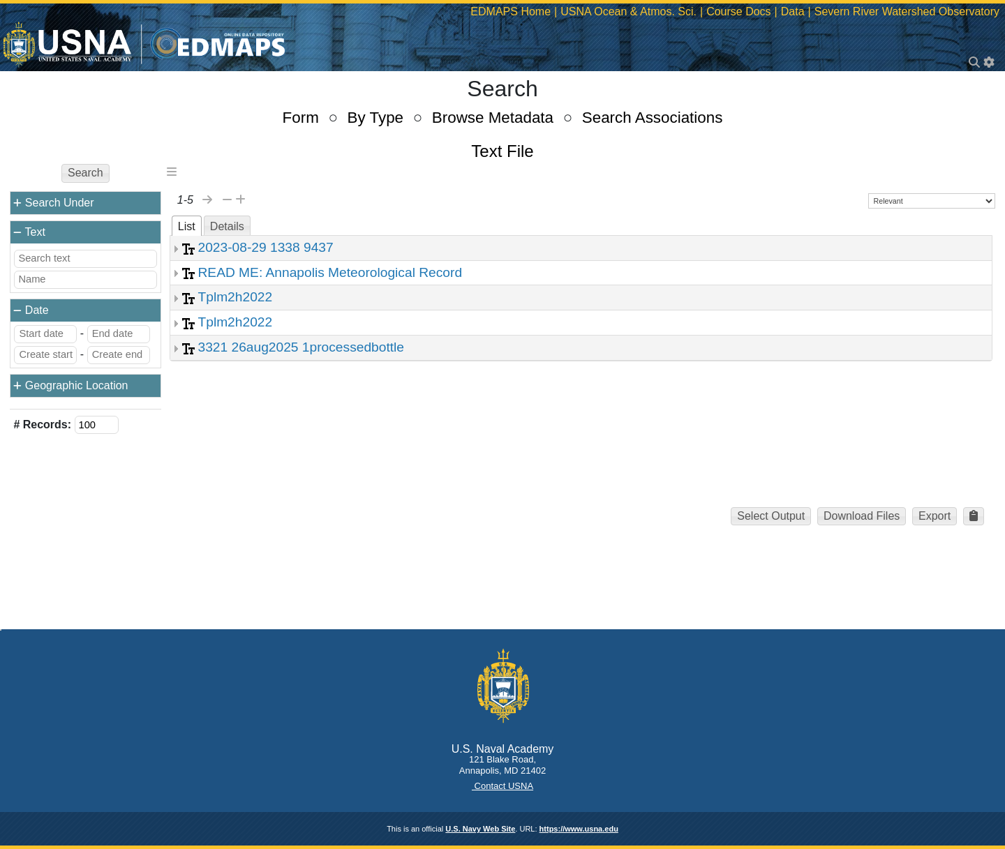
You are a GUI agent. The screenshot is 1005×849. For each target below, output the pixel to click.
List (186, 226)
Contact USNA (502, 786)
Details (227, 226)
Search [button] (85, 173)
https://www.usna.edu (578, 829)
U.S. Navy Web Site (480, 829)
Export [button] (934, 516)
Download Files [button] (862, 516)
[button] (973, 516)
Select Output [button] (771, 516)
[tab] (187, 226)
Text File (502, 151)
